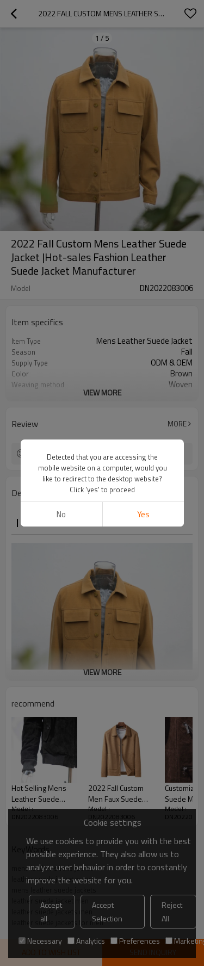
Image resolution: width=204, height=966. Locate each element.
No (61, 514)
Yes (143, 514)
